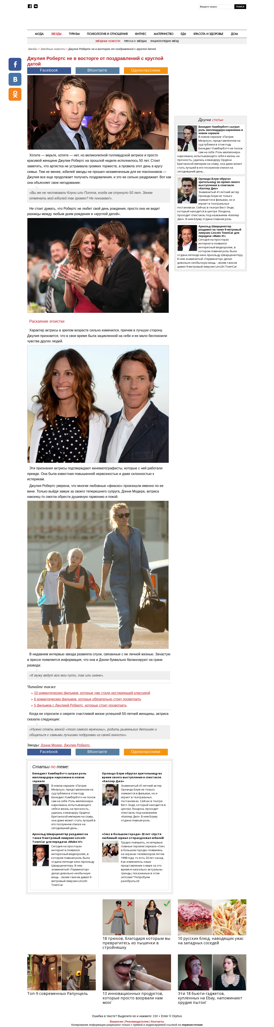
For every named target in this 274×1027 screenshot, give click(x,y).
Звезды (56, 34)
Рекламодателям (137, 1021)
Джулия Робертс (77, 745)
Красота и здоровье (208, 34)
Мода (39, 34)
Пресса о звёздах (135, 41)
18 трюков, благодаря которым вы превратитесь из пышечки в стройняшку (136, 943)
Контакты (157, 1021)
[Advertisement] (210, 83)
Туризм (74, 34)
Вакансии (116, 1021)
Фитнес (140, 34)
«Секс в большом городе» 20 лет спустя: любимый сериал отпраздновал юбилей (133, 836)
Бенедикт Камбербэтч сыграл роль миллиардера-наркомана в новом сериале (59, 777)
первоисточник (192, 1024)
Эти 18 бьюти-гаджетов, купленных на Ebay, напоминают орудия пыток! (210, 998)
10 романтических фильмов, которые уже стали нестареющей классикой (92, 693)
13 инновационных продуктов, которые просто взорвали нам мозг (133, 998)
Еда (183, 34)
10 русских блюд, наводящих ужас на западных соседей (211, 940)
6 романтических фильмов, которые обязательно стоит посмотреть (87, 699)
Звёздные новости (107, 41)
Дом (234, 34)
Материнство (163, 34)
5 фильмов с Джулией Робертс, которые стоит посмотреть (80, 705)
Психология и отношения (107, 34)
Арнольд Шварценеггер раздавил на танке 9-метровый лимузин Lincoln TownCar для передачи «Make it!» (60, 838)
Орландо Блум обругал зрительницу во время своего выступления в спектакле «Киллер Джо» (132, 777)
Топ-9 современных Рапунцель (57, 993)
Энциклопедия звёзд (164, 41)
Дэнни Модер (51, 745)
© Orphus (175, 1016)
